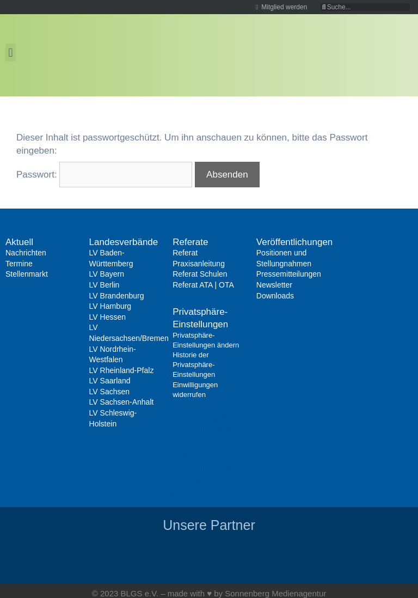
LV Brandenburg (116, 295)
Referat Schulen (200, 274)
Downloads (275, 295)
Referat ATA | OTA (203, 284)
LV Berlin (104, 284)
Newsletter (274, 284)
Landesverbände (123, 242)
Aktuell (19, 242)
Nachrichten (25, 252)
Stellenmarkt (26, 274)
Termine (19, 263)
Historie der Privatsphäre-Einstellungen (194, 365)
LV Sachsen (109, 391)
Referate (190, 242)
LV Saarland (110, 380)
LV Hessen (107, 317)
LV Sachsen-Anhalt (121, 402)
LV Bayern (106, 274)
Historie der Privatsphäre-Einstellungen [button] (208, 456)
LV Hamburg (110, 306)
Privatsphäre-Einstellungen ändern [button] (200, 430)
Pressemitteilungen (288, 274)
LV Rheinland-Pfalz (121, 370)
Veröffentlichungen (294, 242)
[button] (10, 53)
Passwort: (104, 174)
